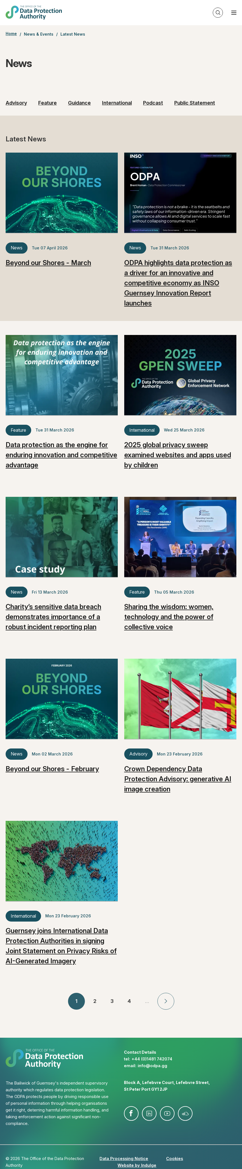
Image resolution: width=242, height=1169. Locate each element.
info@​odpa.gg (152, 1065)
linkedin (149, 1113)
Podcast (153, 103)
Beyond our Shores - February (52, 769)
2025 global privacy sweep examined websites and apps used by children (177, 455)
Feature (47, 103)
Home (11, 33)
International (117, 103)
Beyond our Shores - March (48, 263)
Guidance (79, 103)
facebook (131, 1113)
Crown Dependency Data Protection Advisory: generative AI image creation (177, 779)
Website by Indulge (136, 1165)
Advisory (16, 103)
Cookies (174, 1158)
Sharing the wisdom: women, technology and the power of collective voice (169, 617)
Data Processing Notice (123, 1158)
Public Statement (194, 103)
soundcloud (185, 1113)
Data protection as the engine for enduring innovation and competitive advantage (61, 455)
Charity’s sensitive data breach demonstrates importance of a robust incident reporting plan (53, 617)
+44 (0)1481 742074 (152, 1059)
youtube (167, 1113)
